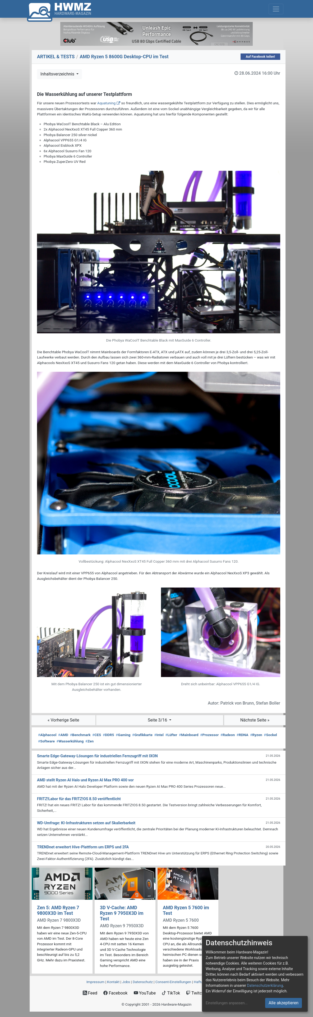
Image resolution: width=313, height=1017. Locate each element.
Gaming (123, 735)
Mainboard (189, 735)
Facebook (115, 993)
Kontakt (113, 982)
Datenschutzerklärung (265, 985)
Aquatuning (106, 103)
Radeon (227, 735)
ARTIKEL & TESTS (56, 56)
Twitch (195, 993)
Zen (89, 741)
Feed (90, 993)
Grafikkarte (142, 735)
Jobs (126, 982)
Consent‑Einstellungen (173, 982)
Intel (159, 735)
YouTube (145, 993)
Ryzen (256, 735)
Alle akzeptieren (283, 1002)
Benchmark (80, 735)
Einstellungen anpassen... (227, 1003)
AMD (63, 735)
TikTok (171, 993)
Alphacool (47, 735)
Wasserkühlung (70, 741)
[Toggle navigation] (276, 9)
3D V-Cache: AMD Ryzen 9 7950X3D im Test (122, 913)
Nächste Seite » (254, 720)
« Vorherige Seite (63, 720)
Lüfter (171, 735)
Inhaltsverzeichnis (57, 74)
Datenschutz (143, 982)
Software (46, 741)
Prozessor (209, 735)
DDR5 (108, 735)
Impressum (95, 982)
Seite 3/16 (158, 720)
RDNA (242, 735)
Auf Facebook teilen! (260, 57)
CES (96, 735)
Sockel (270, 735)
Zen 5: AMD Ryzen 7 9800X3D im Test (58, 910)
